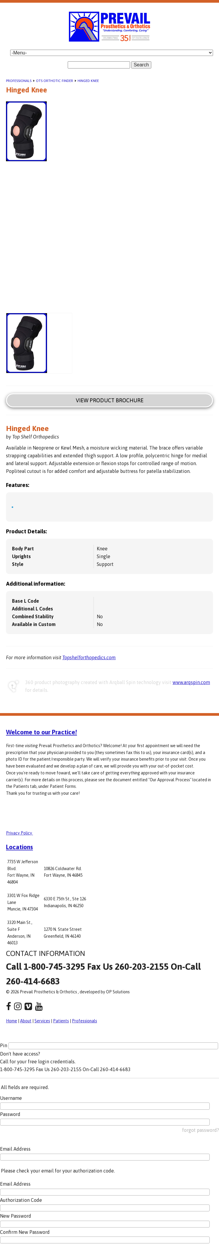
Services (42, 1020)
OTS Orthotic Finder (54, 81)
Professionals (18, 81)
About (25, 1020)
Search (141, 64)
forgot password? (200, 1130)
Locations (19, 846)
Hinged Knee (88, 81)
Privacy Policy (19, 833)
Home (11, 1020)
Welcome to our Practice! (41, 732)
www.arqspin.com (191, 682)
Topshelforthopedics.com (89, 657)
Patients (61, 1020)
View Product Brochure (110, 400)
